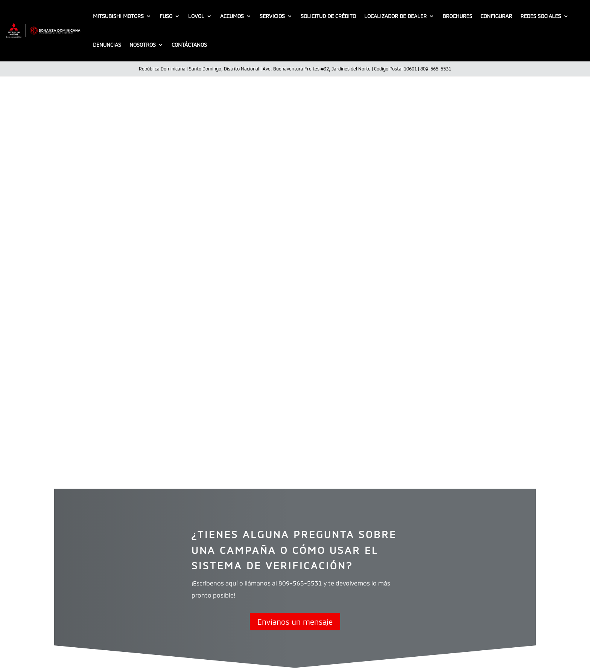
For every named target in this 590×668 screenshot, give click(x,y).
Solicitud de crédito (328, 16)
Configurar (496, 16)
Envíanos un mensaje (295, 621)
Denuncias (107, 44)
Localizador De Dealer (395, 16)
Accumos (232, 16)
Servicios (272, 16)
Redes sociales (540, 16)
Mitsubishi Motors (118, 16)
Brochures (457, 16)
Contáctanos (189, 44)
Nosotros (142, 44)
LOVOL (196, 16)
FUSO (166, 16)
